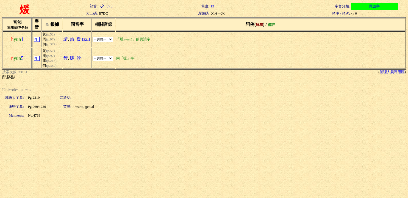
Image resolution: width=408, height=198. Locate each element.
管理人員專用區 (392, 72)
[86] (106, 6)
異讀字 (374, 6)
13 (212, 6)
